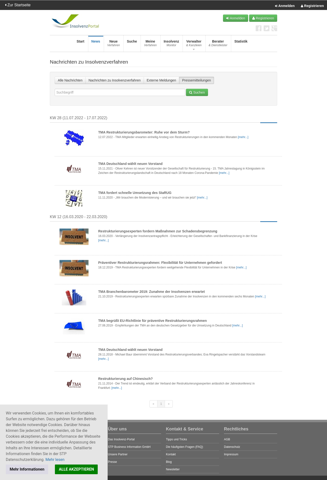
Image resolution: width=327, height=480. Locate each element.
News (95, 44)
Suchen (197, 92)
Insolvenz (171, 44)
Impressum (231, 454)
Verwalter (193, 44)
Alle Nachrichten (70, 80)
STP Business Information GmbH (129, 447)
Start (80, 44)
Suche (132, 44)
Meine (150, 44)
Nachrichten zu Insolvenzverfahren (115, 80)
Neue (113, 44)
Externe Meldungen (161, 80)
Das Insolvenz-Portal (121, 439)
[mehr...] (243, 137)
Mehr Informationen (27, 469)
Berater (218, 44)
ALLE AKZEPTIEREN (76, 469)
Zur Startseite (17, 5)
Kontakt (171, 454)
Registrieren (312, 6)
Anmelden (285, 6)
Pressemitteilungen (196, 80)
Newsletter (173, 469)
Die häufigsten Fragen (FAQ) (184, 447)
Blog (169, 462)
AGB (227, 439)
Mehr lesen (55, 459)
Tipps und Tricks (176, 439)
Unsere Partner (117, 454)
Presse (112, 462)
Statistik (240, 44)
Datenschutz (232, 447)
